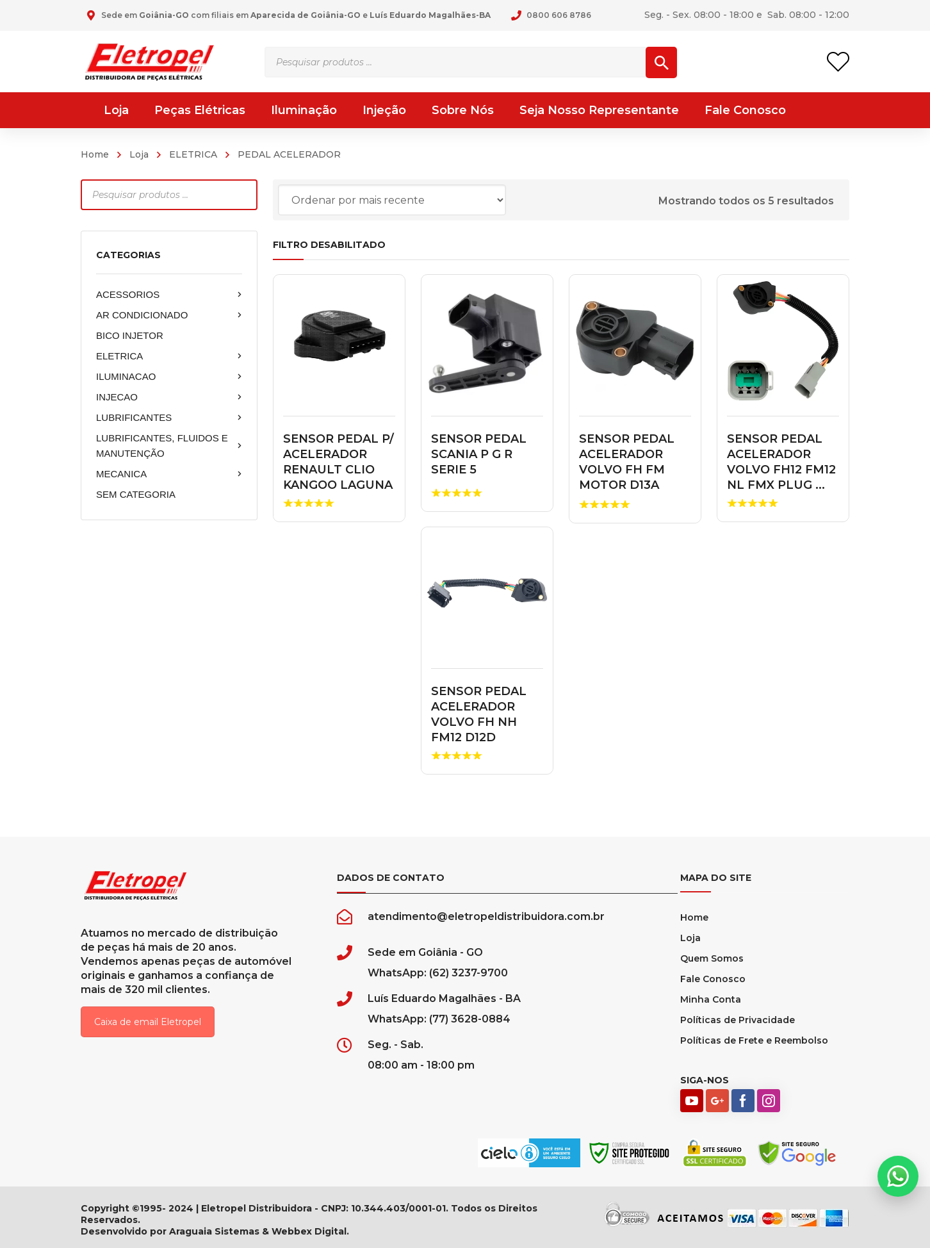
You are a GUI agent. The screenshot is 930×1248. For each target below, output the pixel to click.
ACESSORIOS (169, 294)
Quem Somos (712, 958)
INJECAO (169, 397)
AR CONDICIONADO (169, 315)
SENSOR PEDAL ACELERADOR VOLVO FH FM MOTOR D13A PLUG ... (626, 469)
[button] (897, 1176)
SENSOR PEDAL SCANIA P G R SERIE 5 (478, 454)
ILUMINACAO (169, 376)
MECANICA (169, 474)
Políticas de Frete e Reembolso (754, 1040)
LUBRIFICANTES (169, 417)
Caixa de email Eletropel (147, 1022)
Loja (139, 154)
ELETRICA (193, 154)
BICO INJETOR (129, 335)
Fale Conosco (713, 979)
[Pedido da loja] (392, 200)
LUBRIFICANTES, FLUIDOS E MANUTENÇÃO (169, 445)
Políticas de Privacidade (737, 1020)
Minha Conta (710, 999)
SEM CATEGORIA (135, 494)
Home (95, 154)
